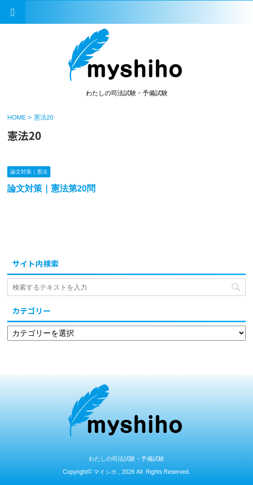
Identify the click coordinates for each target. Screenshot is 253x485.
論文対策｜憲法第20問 (51, 188)
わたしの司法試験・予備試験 (126, 458)
